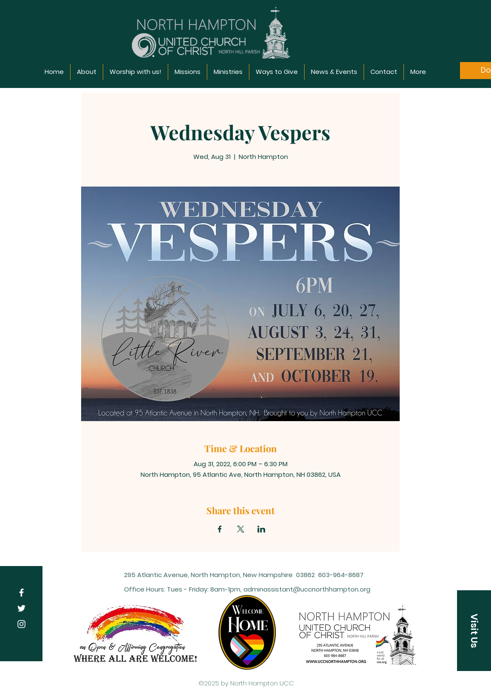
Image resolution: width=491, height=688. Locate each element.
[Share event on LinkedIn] (261, 529)
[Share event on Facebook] (220, 529)
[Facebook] (21, 592)
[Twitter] (21, 608)
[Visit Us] (474, 630)
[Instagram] (21, 624)
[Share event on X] (241, 529)
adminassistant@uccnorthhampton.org (306, 589)
